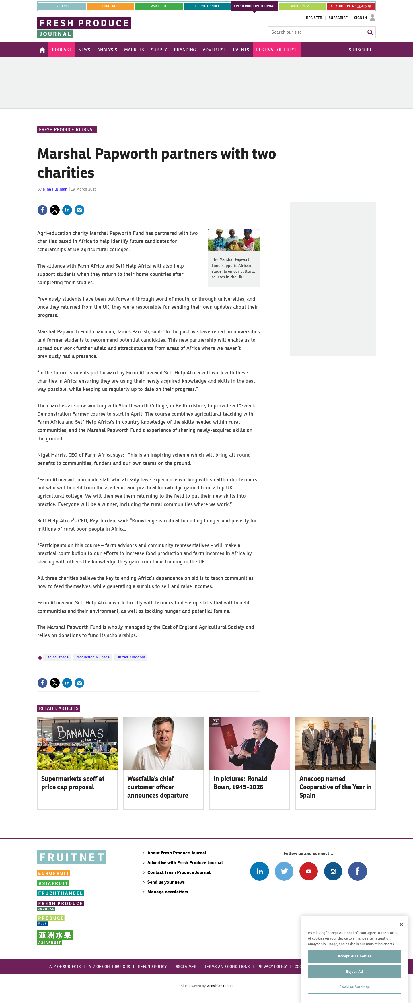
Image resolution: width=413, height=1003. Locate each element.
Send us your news (166, 882)
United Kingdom (130, 657)
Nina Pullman (55, 189)
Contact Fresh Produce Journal (179, 872)
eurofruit (110, 6)
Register (314, 18)
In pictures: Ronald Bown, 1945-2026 (240, 782)
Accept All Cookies (354, 988)
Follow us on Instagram (333, 871)
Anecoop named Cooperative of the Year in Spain (335, 787)
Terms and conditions (227, 966)
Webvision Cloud (219, 985)
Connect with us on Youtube (308, 871)
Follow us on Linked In (259, 871)
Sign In (360, 18)
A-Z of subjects (65, 966)
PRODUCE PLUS (302, 6)
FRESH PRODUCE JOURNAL (254, 6)
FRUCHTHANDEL (207, 6)
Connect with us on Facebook (357, 871)
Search (370, 32)
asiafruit (159, 6)
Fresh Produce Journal (67, 130)
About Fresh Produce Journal (176, 853)
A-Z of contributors (109, 966)
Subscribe (338, 18)
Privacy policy (272, 966)
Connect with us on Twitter (284, 871)
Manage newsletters (167, 892)
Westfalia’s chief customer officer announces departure (157, 787)
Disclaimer (185, 966)
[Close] (401, 956)
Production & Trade (92, 657)
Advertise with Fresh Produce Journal (185, 863)
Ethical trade (57, 657)
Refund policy (152, 966)
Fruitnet (62, 6)
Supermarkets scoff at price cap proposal (72, 782)
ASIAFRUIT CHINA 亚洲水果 (351, 6)
